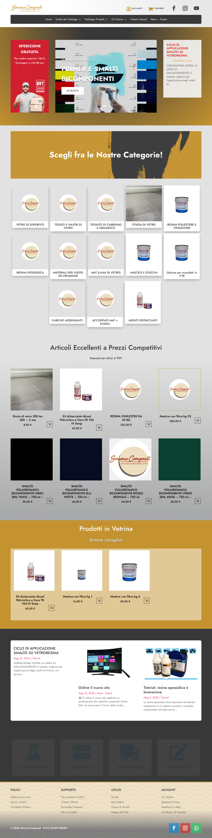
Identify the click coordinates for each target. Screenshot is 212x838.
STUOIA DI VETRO (144, 206)
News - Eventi (104, 693)
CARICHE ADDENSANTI (67, 302)
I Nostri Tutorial (138, 19)
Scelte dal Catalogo (66, 19)
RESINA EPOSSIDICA (30, 254)
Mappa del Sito (120, 812)
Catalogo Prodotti (95, 19)
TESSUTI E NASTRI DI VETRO (68, 208)
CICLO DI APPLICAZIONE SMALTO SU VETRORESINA (177, 50)
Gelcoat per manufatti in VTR (182, 256)
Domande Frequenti (72, 807)
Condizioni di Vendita (173, 812)
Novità (115, 797)
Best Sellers (117, 802)
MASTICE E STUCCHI (144, 254)
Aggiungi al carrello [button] (50, 424)
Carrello (159, 8)
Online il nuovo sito (94, 687)
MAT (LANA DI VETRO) (106, 254)
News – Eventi (159, 19)
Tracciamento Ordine (72, 797)
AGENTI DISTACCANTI (143, 302)
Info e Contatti (69, 812)
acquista (73, 90)
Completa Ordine (20, 807)
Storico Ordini (18, 802)
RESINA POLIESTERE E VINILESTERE (182, 208)
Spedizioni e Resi (171, 807)
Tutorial (189, 60)
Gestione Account (20, 797)
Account (137, 8)
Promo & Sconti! (120, 807)
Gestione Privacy (170, 802)
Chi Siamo (117, 19)
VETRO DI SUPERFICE (30, 206)
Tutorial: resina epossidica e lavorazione (166, 689)
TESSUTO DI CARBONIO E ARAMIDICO (106, 208)
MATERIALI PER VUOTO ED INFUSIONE (68, 256)
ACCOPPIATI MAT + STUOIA (105, 304)
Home (48, 19)
